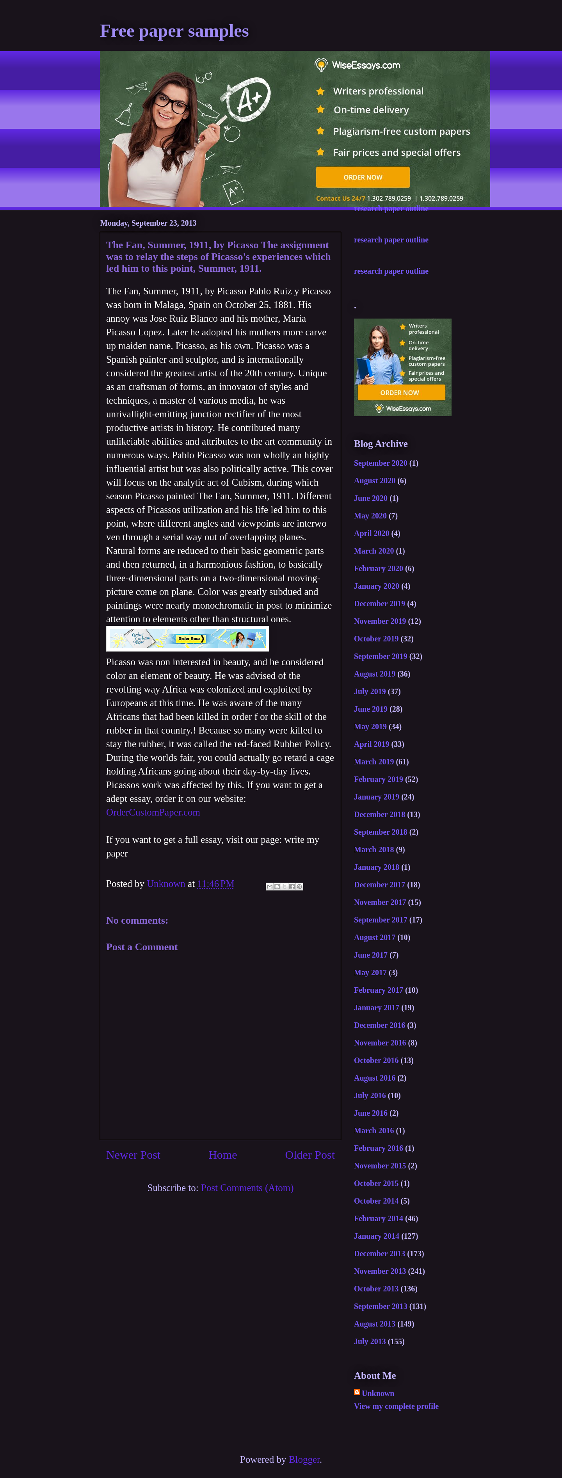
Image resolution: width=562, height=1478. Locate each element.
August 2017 (374, 937)
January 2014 (376, 1236)
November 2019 (380, 621)
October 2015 (376, 1183)
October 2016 (376, 1060)
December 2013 (379, 1253)
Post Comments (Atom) (247, 1187)
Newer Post (133, 1154)
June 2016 (371, 1113)
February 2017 (378, 990)
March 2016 (374, 1130)
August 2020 (374, 480)
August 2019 (374, 674)
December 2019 (379, 603)
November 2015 (380, 1165)
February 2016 (378, 1148)
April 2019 (371, 744)
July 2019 (370, 691)
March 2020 (374, 551)
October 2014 (376, 1201)
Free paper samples (174, 31)
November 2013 (380, 1271)
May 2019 (370, 726)
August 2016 (374, 1078)
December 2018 (379, 814)
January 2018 (376, 867)
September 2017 (380, 919)
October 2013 (376, 1288)
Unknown (378, 1393)
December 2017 (379, 884)
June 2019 (371, 709)
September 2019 (380, 656)
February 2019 (378, 779)
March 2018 (374, 849)
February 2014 (378, 1218)
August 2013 (374, 1324)
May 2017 (370, 972)
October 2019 (376, 638)
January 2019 (376, 796)
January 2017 (376, 1007)
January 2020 (376, 586)
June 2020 (371, 498)
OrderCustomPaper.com (153, 812)
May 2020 (370, 515)
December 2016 (379, 1025)
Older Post (310, 1154)
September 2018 (380, 832)
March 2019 (374, 761)
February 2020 (378, 568)
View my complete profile (396, 1406)
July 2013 (370, 1341)
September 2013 (380, 1306)
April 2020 (371, 533)
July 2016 (370, 1095)
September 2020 (380, 463)
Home (222, 1154)
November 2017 (380, 902)
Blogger (304, 1459)
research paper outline (391, 208)
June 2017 (371, 955)
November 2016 (380, 1042)
